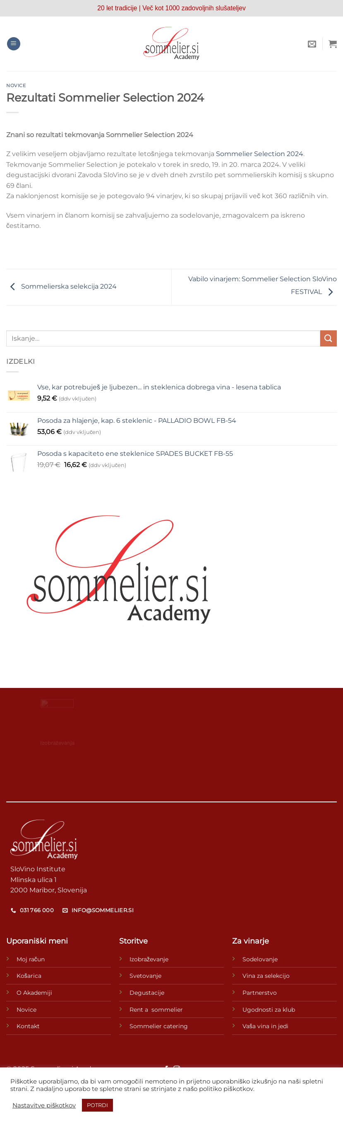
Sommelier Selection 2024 (259, 154)
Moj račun (31, 959)
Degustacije (147, 992)
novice (16, 85)
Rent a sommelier (156, 1009)
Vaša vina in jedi (265, 1026)
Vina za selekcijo (266, 975)
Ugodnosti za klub (268, 1009)
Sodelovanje (260, 959)
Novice (26, 1009)
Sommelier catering (159, 1026)
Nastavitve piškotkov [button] (44, 1105)
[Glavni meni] (13, 44)
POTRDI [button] (97, 1105)
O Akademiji (34, 992)
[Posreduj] (328, 338)
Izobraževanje (149, 959)
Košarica (29, 975)
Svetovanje (145, 975)
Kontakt (28, 1026)
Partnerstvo (259, 992)
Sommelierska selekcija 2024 (61, 287)
